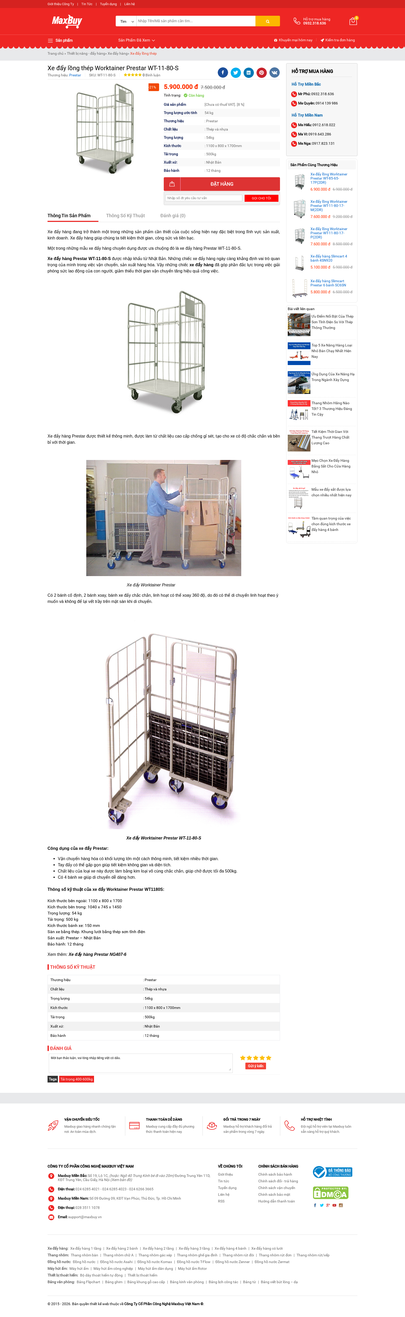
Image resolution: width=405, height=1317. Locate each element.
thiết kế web (99, 1304)
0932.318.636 (313, 94)
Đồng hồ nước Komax (154, 1262)
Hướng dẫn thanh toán (276, 1201)
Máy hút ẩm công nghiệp (113, 1268)
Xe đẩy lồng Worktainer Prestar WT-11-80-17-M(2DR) (328, 205)
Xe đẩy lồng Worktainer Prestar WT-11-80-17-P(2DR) (328, 233)
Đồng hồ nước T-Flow (194, 1262)
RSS (221, 1201)
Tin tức (223, 1181)
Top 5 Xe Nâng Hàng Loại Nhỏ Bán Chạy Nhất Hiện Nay (331, 351)
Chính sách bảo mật (274, 1194)
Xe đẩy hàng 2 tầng (158, 1248)
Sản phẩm (60, 41)
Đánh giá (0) (172, 215)
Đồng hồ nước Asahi (116, 1262)
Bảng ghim (113, 1282)
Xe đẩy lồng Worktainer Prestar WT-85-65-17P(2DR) (328, 178)
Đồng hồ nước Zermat (272, 1262)
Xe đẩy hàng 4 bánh (230, 1248)
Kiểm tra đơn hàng (337, 40)
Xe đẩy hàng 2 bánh (122, 1248)
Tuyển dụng (108, 4)
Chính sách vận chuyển (276, 1188)
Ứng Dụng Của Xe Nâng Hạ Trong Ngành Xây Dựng (333, 377)
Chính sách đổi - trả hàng (278, 1181)
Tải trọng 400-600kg (76, 1079)
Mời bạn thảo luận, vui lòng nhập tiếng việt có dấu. (140, 1063)
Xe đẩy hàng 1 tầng (85, 1248)
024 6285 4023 (114, 1189)
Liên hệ (129, 4)
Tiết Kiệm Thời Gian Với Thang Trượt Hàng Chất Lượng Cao (330, 437)
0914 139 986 (315, 103)
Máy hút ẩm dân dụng (155, 1268)
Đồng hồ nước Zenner (232, 1262)
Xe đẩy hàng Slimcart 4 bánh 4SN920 (328, 258)
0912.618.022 (313, 125)
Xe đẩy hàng (118, 53)
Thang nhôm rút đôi (238, 1255)
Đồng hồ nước (84, 1262)
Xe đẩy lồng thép (143, 53)
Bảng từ (249, 1282)
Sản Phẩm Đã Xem (137, 40)
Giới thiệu (225, 1174)
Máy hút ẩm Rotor (192, 1268)
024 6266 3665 (141, 1189)
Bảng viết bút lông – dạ (279, 1282)
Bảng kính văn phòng (187, 1282)
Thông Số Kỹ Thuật (125, 215)
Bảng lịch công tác (223, 1282)
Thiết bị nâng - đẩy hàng (86, 53)
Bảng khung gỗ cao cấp (146, 1282)
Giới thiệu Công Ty (61, 4)
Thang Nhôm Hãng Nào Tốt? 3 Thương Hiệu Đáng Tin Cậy (331, 408)
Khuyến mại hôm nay (293, 40)
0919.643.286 (311, 134)
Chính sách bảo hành (275, 1174)
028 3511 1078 (87, 1208)
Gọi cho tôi (261, 198)
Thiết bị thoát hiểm (142, 1275)
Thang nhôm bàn (84, 1255)
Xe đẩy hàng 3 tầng (194, 1248)
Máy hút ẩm (79, 1268)
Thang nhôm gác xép (155, 1255)
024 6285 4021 (87, 1189)
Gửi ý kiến (255, 1066)
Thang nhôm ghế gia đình (197, 1255)
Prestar (75, 75)
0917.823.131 (313, 143)
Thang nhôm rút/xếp (313, 1255)
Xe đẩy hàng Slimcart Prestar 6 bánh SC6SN (328, 283)
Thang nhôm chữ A (118, 1255)
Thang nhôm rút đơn (275, 1255)
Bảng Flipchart (88, 1282)
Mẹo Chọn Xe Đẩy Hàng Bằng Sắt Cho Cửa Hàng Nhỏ (331, 466)
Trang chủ (56, 53)
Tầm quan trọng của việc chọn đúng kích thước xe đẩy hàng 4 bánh (331, 524)
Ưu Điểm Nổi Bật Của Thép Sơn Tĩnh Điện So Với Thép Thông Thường (332, 322)
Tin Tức (86, 4)
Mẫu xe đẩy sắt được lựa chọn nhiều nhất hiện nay (331, 492)
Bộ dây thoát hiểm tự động (101, 1275)
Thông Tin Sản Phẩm (69, 215)
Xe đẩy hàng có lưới (267, 1248)
